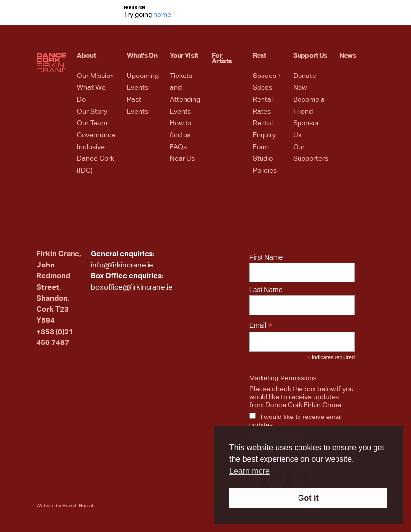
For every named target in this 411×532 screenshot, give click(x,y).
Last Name (266, 290)
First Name (266, 257)
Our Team (92, 123)
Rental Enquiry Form (264, 135)
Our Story (92, 111)
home (162, 14)
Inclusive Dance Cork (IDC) (95, 159)
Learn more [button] (249, 471)
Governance (96, 135)
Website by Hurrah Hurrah (66, 505)
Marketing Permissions (283, 377)
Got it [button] (308, 498)
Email (260, 325)
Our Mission (95, 76)
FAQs (178, 147)
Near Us (182, 158)
